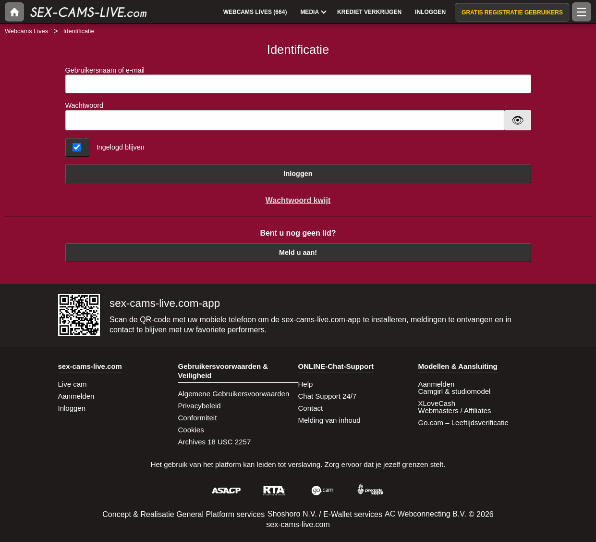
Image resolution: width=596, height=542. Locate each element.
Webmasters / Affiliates (454, 410)
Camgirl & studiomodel (454, 391)
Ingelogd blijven (121, 147)
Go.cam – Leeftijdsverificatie (463, 422)
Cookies (191, 430)
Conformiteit (197, 418)
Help (305, 384)
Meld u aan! (298, 252)
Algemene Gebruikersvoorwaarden (234, 394)
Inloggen (298, 173)
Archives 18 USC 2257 (214, 442)
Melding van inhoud (329, 420)
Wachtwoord (84, 105)
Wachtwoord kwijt (298, 200)
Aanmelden (76, 396)
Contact (310, 408)
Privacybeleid (199, 406)
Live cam (72, 384)
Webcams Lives (26, 31)
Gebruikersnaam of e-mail (298, 80)
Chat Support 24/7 (327, 396)
